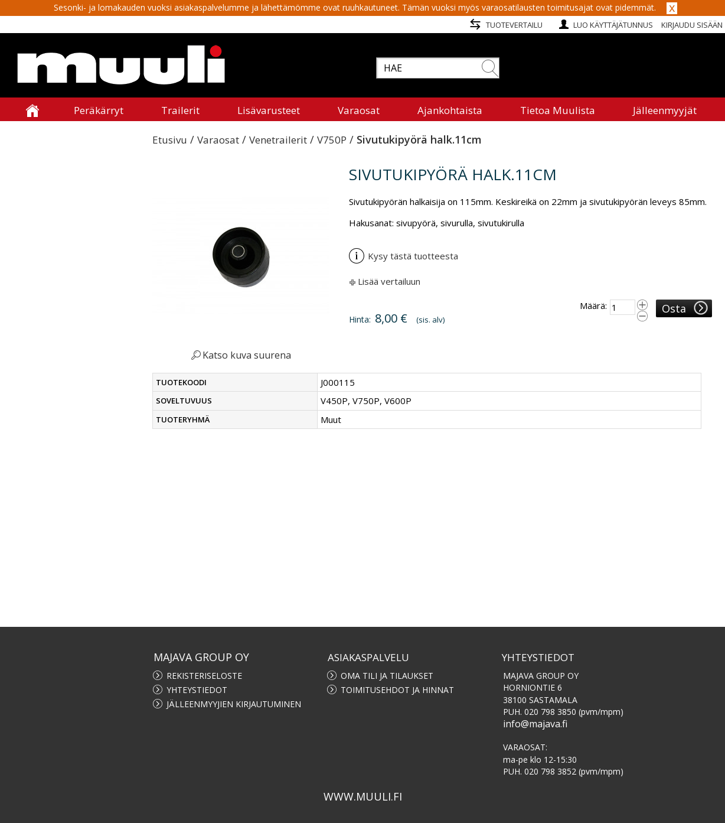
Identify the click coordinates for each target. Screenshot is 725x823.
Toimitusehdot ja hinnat (397, 689)
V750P (332, 140)
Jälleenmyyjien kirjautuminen (233, 704)
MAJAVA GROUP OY (201, 657)
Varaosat (218, 140)
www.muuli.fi (363, 796)
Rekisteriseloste (204, 675)
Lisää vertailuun (389, 281)
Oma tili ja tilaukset (387, 675)
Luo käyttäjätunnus (613, 24)
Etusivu (169, 140)
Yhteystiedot (196, 689)
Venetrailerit (278, 140)
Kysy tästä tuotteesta (403, 256)
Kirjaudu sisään (692, 24)
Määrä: (593, 305)
